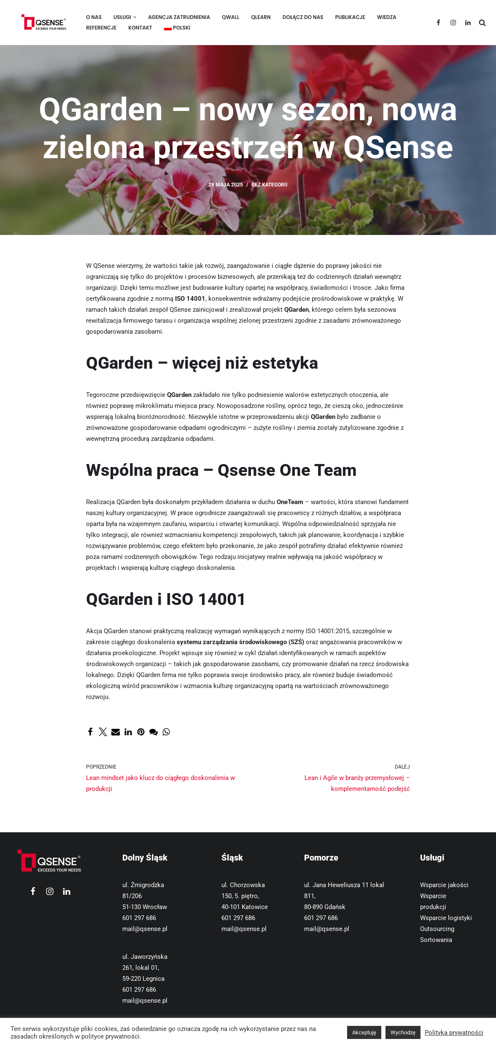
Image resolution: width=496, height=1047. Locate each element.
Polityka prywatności (454, 1032)
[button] (134, 17)
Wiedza (386, 17)
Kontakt (140, 27)
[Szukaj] (482, 22)
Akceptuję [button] (364, 1032)
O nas (94, 17)
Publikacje (350, 17)
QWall (230, 17)
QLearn (260, 17)
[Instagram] (453, 22)
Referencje (101, 27)
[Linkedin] (468, 22)
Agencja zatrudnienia (179, 17)
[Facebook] (438, 22)
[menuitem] (177, 27)
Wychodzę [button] (403, 1032)
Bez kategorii (269, 185)
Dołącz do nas (303, 17)
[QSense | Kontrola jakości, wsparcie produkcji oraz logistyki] (42, 22)
